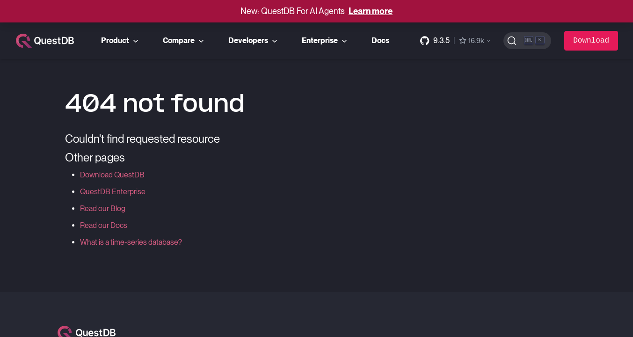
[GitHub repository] (455, 41)
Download (591, 41)
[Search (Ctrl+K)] (527, 40)
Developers (253, 40)
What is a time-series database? (131, 242)
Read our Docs (103, 225)
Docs (380, 40)
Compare (184, 40)
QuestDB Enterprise (113, 191)
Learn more (371, 11)
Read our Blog (102, 208)
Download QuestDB (112, 174)
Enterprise (325, 40)
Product (120, 40)
